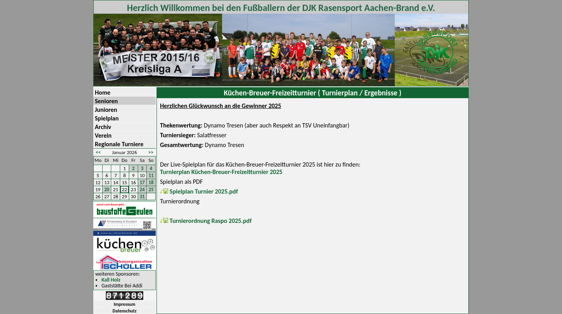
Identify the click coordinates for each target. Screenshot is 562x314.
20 (106, 189)
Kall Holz (110, 280)
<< (98, 152)
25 (151, 189)
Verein (103, 135)
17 (142, 182)
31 (142, 196)
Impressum (124, 304)
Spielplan (107, 118)
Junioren (106, 109)
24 (142, 189)
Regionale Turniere (119, 144)
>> (150, 152)
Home (102, 92)
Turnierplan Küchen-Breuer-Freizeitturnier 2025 (221, 172)
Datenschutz (124, 311)
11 (151, 175)
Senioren (106, 101)
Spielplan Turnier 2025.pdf (199, 191)
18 (151, 182)
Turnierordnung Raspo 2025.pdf (206, 220)
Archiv (103, 127)
